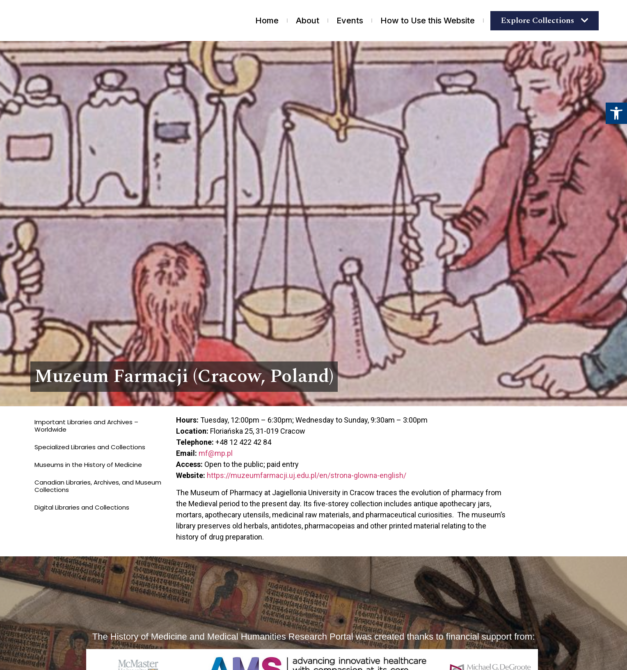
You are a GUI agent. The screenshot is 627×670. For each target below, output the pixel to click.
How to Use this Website (427, 20)
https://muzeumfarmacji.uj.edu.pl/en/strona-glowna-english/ (306, 475)
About (307, 20)
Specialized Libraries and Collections (89, 447)
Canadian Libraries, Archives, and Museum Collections (97, 486)
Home (267, 20)
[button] (616, 113)
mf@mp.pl (216, 453)
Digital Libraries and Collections (81, 507)
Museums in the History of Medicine (88, 464)
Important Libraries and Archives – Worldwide (86, 426)
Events (349, 20)
